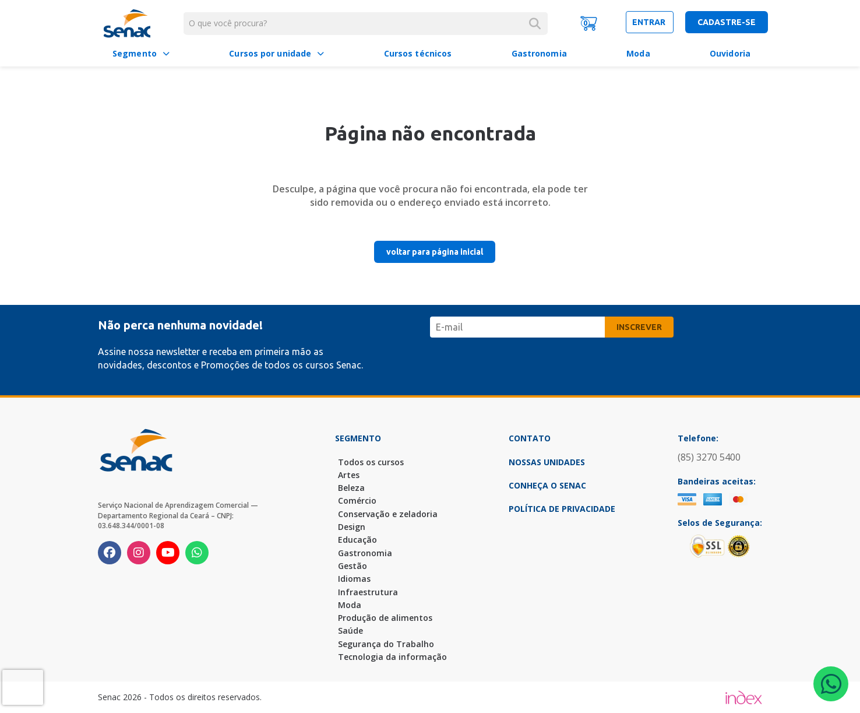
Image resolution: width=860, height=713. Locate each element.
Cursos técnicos (418, 53)
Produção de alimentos (385, 617)
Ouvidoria (730, 53)
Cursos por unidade (270, 53)
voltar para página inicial (434, 252)
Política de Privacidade (562, 508)
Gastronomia (539, 53)
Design (351, 526)
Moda (638, 53)
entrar (649, 22)
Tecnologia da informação (392, 656)
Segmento (134, 53)
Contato (530, 438)
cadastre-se (726, 22)
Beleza (351, 487)
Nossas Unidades (547, 462)
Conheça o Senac (547, 485)
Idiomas (354, 578)
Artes (348, 474)
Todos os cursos (371, 462)
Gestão (352, 565)
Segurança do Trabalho (386, 643)
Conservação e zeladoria (388, 513)
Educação (357, 539)
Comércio (357, 500)
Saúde (350, 630)
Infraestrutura (368, 592)
